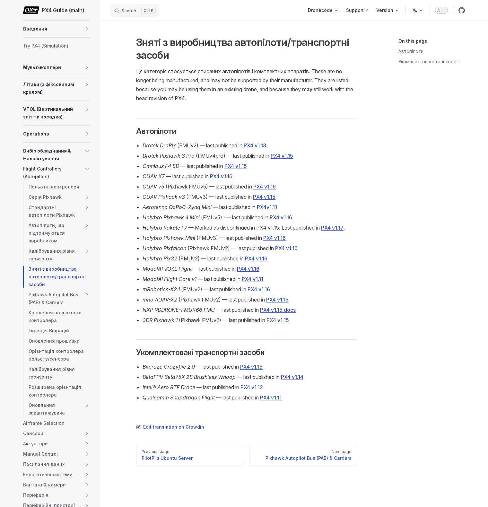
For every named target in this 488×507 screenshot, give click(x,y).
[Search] (134, 10)
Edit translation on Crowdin (170, 427)
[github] (461, 10)
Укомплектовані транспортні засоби (431, 61)
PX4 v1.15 (282, 156)
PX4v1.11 (267, 207)
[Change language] (417, 10)
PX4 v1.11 (252, 279)
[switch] (441, 10)
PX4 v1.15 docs (278, 310)
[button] (87, 29)
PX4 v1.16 (221, 176)
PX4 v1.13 (255, 145)
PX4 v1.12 (251, 387)
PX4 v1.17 (332, 227)
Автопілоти (410, 51)
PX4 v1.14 (292, 377)
